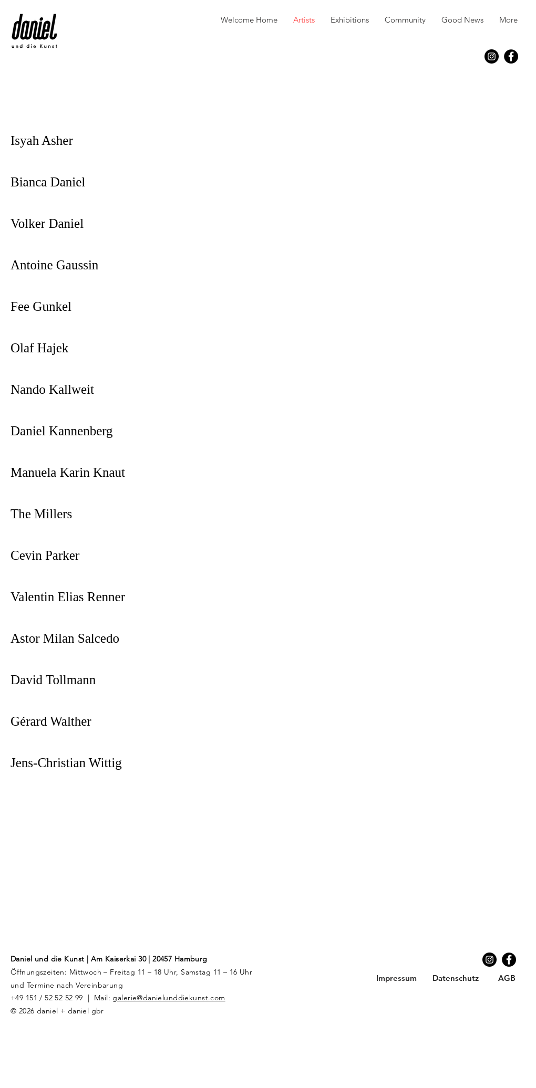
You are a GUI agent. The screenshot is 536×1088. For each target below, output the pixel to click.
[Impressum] (396, 977)
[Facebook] (511, 56)
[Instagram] (492, 56)
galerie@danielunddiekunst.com (168, 997)
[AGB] (506, 977)
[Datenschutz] (455, 977)
